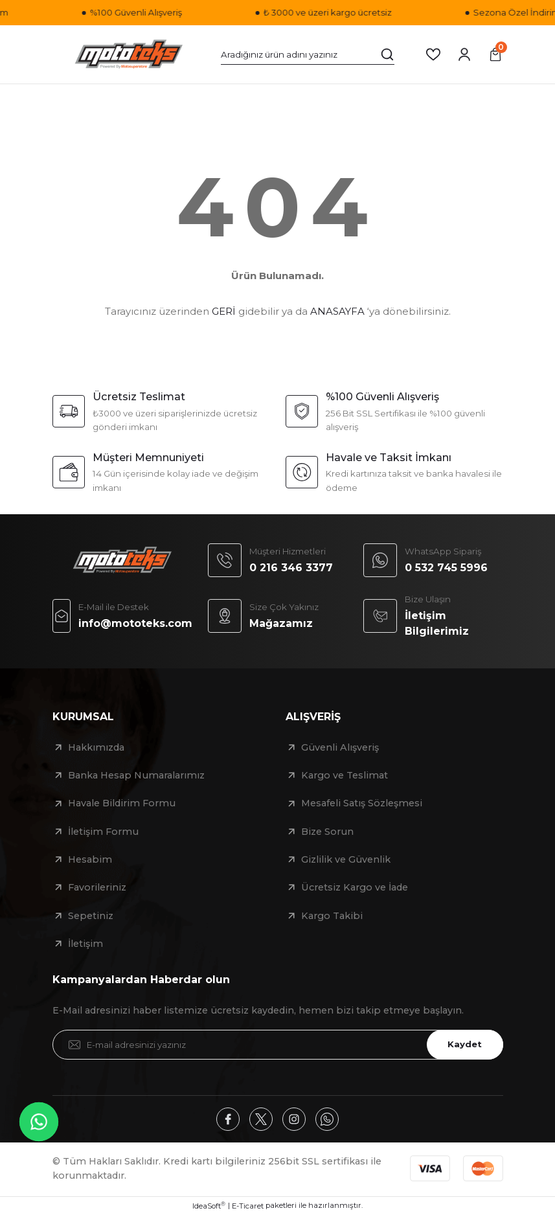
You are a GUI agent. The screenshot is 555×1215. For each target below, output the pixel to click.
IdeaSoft (208, 1205)
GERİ (224, 311)
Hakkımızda (96, 747)
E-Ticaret (248, 1205)
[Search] (307, 54)
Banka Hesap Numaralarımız (136, 775)
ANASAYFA (337, 311)
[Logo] (128, 54)
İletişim (85, 943)
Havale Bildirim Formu (122, 803)
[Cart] (495, 54)
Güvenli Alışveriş (340, 747)
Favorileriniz (97, 887)
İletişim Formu (103, 831)
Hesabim (90, 859)
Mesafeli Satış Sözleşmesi (361, 803)
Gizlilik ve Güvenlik (346, 859)
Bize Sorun (327, 831)
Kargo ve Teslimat (344, 775)
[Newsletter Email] (277, 1045)
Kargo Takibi (332, 916)
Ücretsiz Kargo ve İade (354, 887)
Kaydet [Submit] (464, 1044)
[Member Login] (464, 54)
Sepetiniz (90, 916)
